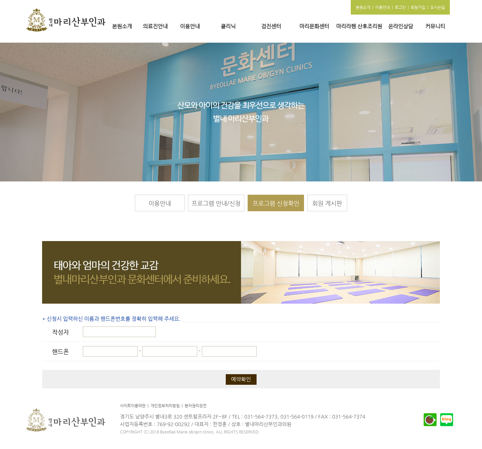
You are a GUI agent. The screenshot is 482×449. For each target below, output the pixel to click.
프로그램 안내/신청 (216, 203)
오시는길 (437, 7)
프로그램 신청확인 (276, 203)
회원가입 (418, 7)
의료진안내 (155, 26)
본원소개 (122, 26)
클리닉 (228, 26)
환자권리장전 (196, 405)
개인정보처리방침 (165, 405)
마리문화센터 (314, 26)
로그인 (400, 7)
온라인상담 (400, 26)
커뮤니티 (435, 26)
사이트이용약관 (133, 405)
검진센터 (271, 26)
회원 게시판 (327, 203)
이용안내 (190, 26)
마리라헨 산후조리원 (359, 26)
